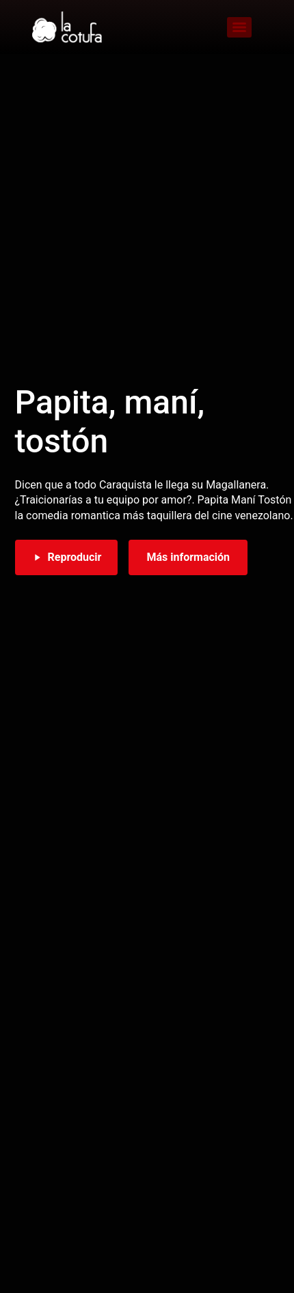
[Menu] (239, 27)
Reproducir (66, 557)
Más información (188, 557)
